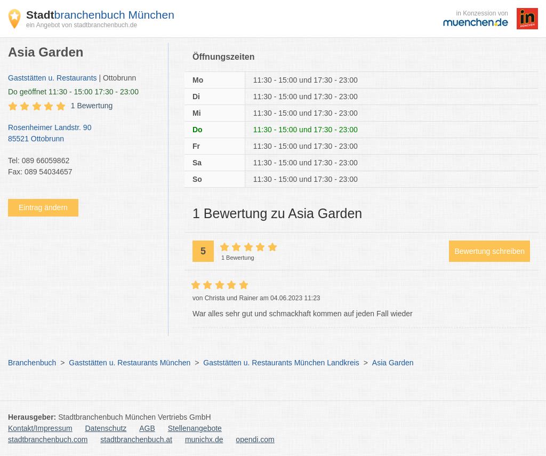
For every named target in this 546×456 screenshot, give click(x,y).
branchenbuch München (100, 15)
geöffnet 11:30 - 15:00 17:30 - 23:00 (73, 91)
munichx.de (204, 439)
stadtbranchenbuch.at (136, 439)
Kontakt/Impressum (40, 428)
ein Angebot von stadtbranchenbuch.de (81, 25)
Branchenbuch (32, 362)
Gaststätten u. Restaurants (52, 78)
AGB (147, 428)
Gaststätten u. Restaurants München (129, 362)
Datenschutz (106, 428)
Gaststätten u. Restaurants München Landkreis (281, 362)
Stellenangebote (195, 428)
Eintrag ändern (43, 207)
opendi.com (255, 439)
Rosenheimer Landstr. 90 (82, 134)
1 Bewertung (92, 105)
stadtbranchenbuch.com (47, 439)
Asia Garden (393, 362)
